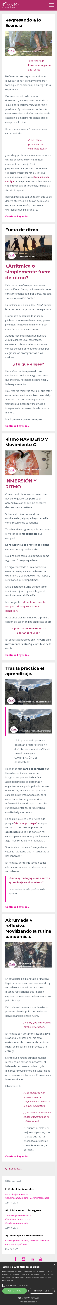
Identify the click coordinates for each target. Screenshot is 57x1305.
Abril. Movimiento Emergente (23, 1210)
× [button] (54, 1265)
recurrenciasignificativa (16, 1244)
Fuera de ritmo (21, 229)
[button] (28, 1297)
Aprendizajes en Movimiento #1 (24, 1235)
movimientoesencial (39, 1197)
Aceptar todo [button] (14, 1291)
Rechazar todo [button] (41, 1291)
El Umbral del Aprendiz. (19, 1189)
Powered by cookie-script (28, 1302)
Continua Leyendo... (17, 216)
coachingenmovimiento (16, 1197)
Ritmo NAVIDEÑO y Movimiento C (26, 442)
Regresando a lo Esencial (23, 22)
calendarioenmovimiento (17, 1219)
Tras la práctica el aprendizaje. (24, 671)
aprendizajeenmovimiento (18, 1194)
